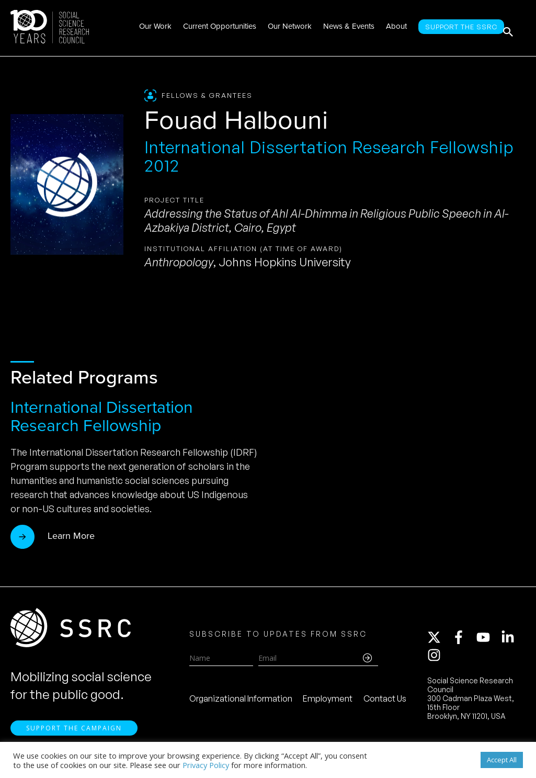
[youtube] (487, 642)
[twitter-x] (438, 642)
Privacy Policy (206, 765)
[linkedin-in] (512, 642)
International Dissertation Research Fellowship (101, 416)
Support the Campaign (74, 736)
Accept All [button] (502, 759)
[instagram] (436, 660)
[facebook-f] (463, 642)
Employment (327, 703)
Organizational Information (240, 703)
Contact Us (384, 703)
